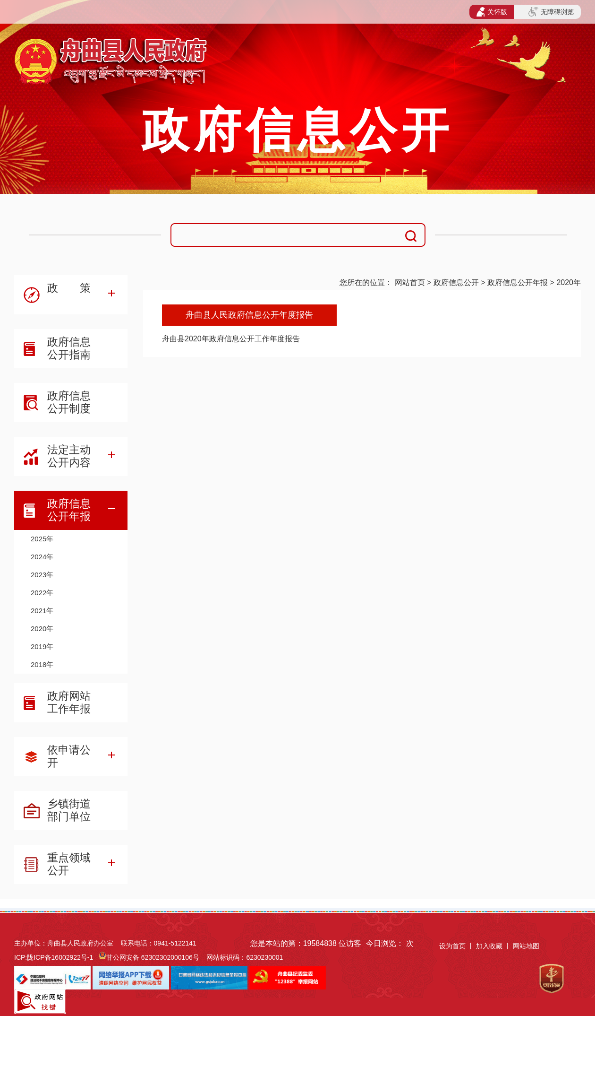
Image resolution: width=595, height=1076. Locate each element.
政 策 (69, 288)
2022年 (42, 593)
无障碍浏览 (551, 12)
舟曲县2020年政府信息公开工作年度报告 (231, 339)
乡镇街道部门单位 (69, 810)
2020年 (568, 282)
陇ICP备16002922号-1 (60, 957)
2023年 (42, 575)
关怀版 (491, 12)
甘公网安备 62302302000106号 (152, 957)
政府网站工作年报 (69, 702)
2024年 (42, 557)
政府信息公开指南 (69, 348)
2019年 (42, 646)
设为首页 (452, 946)
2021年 (42, 611)
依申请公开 (69, 756)
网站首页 (410, 282)
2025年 (42, 539)
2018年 (42, 664)
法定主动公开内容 (69, 456)
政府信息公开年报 (517, 282)
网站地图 (526, 946)
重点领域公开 (69, 863)
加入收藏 (490, 946)
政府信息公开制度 (69, 402)
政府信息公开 (456, 282)
